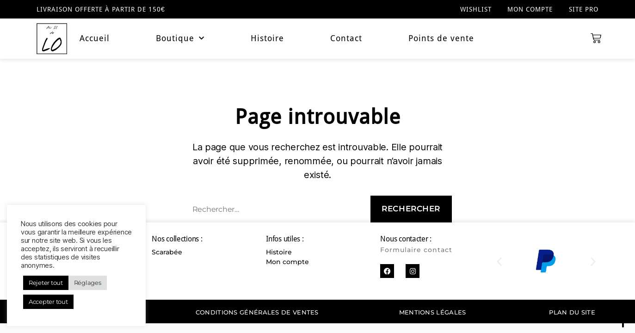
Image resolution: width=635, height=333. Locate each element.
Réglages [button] (87, 282)
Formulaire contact (416, 250)
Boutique (180, 38)
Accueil (95, 38)
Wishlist (475, 9)
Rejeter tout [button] (46, 282)
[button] (499, 261)
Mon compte (530, 9)
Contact (346, 38)
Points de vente (441, 38)
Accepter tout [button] (48, 301)
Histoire (267, 38)
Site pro (583, 9)
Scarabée (167, 252)
